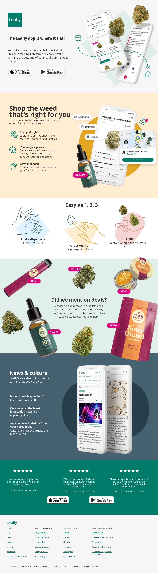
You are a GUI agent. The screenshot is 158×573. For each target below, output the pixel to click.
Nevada (66, 542)
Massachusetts (69, 556)
